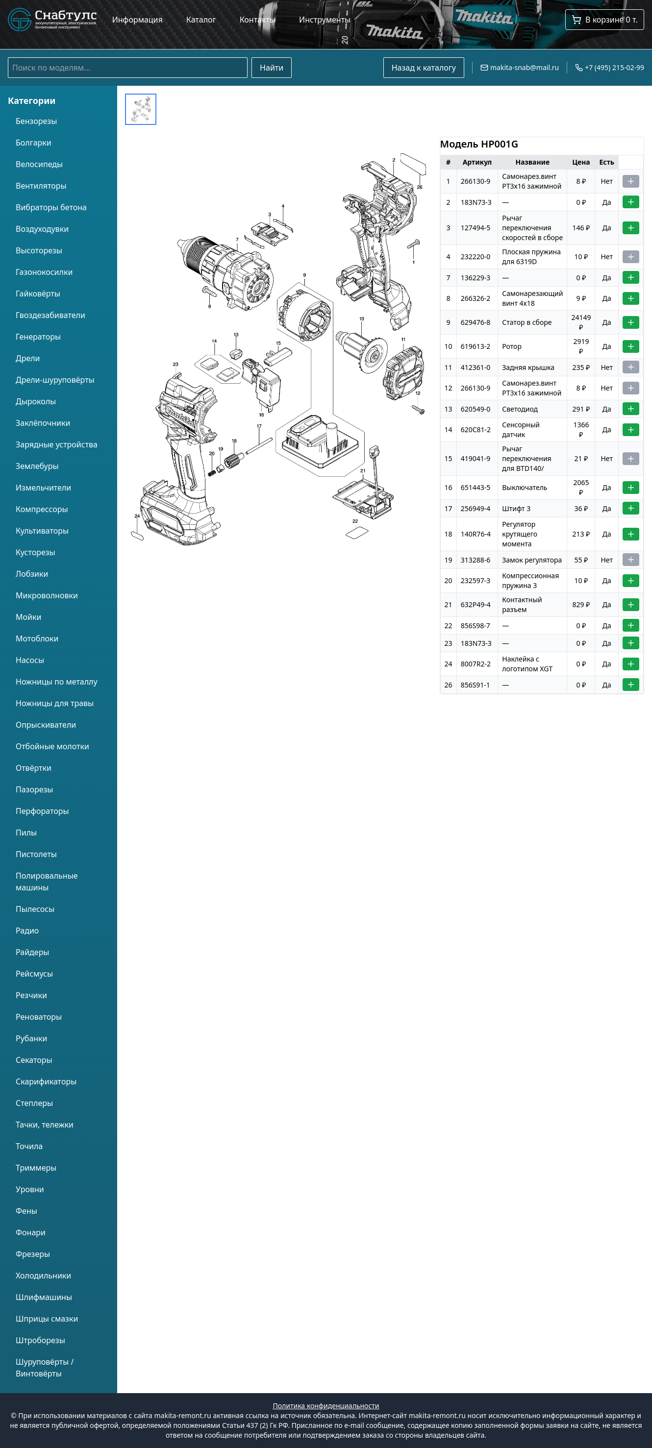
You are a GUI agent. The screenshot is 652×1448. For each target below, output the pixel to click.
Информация (137, 19)
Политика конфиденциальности (326, 1405)
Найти (271, 67)
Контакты (258, 19)
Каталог (201, 19)
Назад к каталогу (424, 67)
